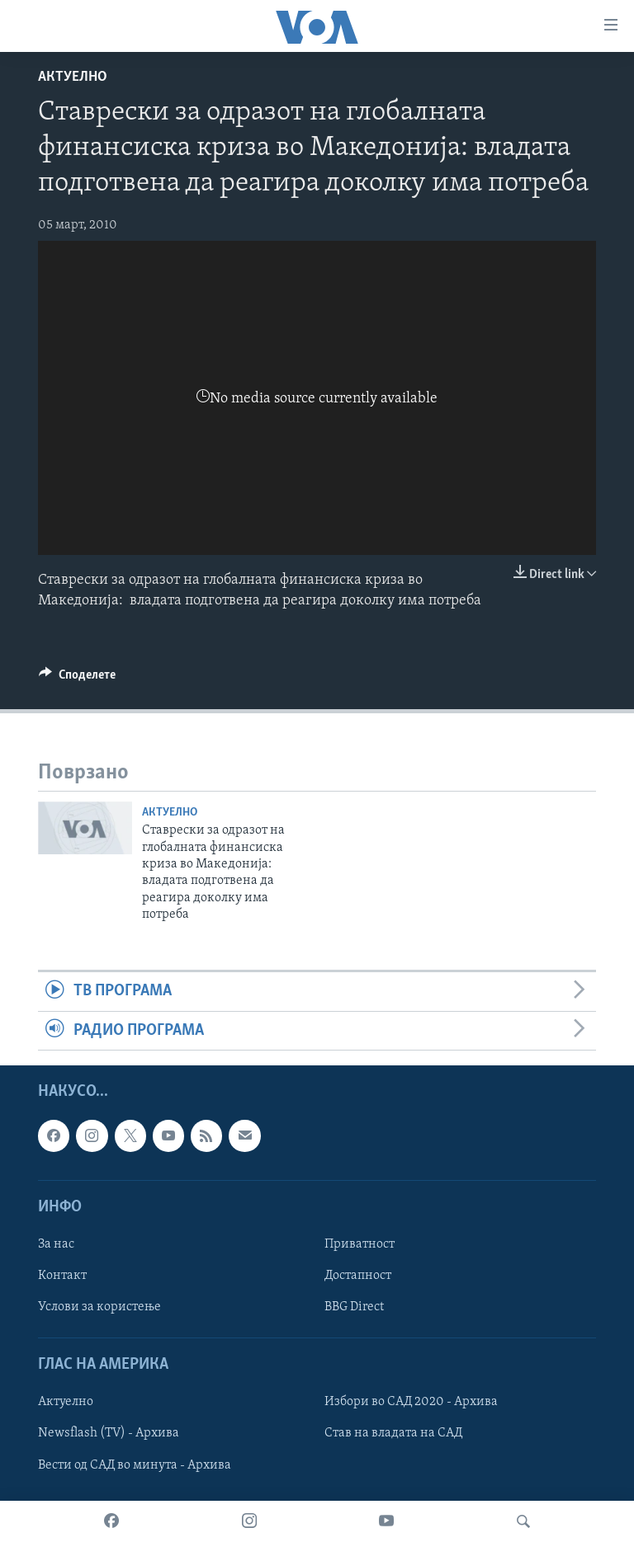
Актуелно (72, 77)
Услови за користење (99, 1307)
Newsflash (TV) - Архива (108, 1434)
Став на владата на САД (393, 1434)
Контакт (62, 1275)
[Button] (77, 678)
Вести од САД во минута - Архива (134, 1465)
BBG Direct (354, 1307)
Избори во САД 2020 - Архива (411, 1402)
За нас (56, 1244)
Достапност (357, 1275)
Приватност (359, 1244)
